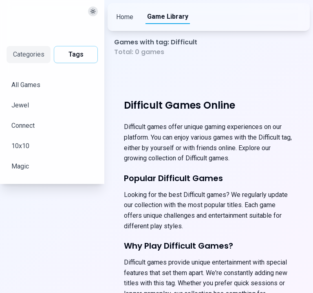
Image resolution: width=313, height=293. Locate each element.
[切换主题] (93, 11)
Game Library (170, 16)
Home (124, 17)
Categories (28, 54)
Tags (76, 54)
